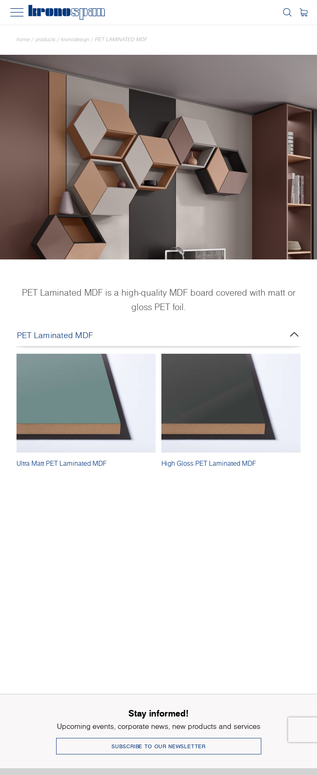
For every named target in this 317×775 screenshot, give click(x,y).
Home (23, 39)
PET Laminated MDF (121, 39)
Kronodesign (75, 39)
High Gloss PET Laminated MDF (208, 463)
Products (45, 39)
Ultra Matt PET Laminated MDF (61, 463)
